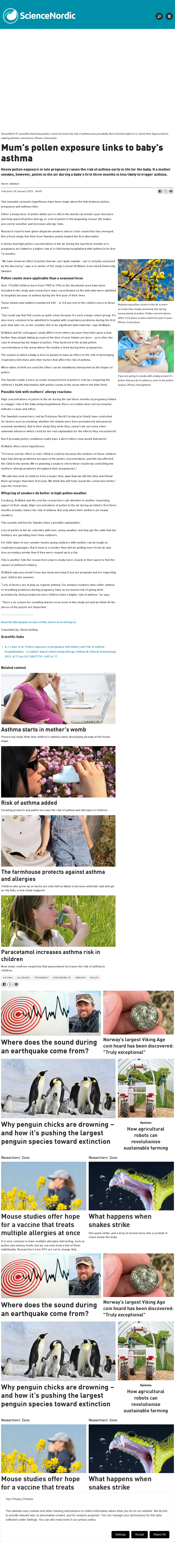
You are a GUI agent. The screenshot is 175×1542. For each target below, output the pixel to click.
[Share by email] (170, 191)
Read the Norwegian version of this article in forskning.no (38, 622)
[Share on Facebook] (159, 191)
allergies (23, 978)
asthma (8, 978)
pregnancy (41, 978)
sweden (80, 978)
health (94, 978)
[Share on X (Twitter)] (165, 191)
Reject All (159, 1534)
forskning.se (62, 978)
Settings (120, 1534)
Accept (139, 1534)
